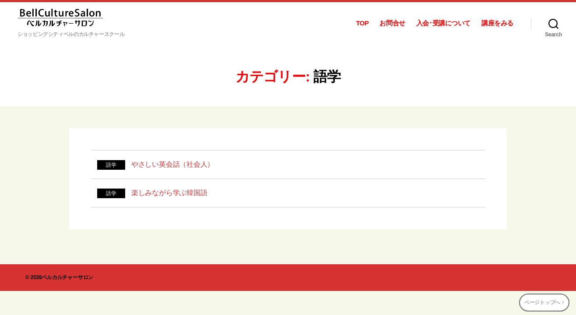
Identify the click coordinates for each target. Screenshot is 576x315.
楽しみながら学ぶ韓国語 (169, 192)
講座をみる (497, 23)
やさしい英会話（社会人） (172, 164)
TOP (362, 23)
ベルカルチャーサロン (67, 277)
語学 (111, 165)
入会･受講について (443, 23)
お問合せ (392, 23)
